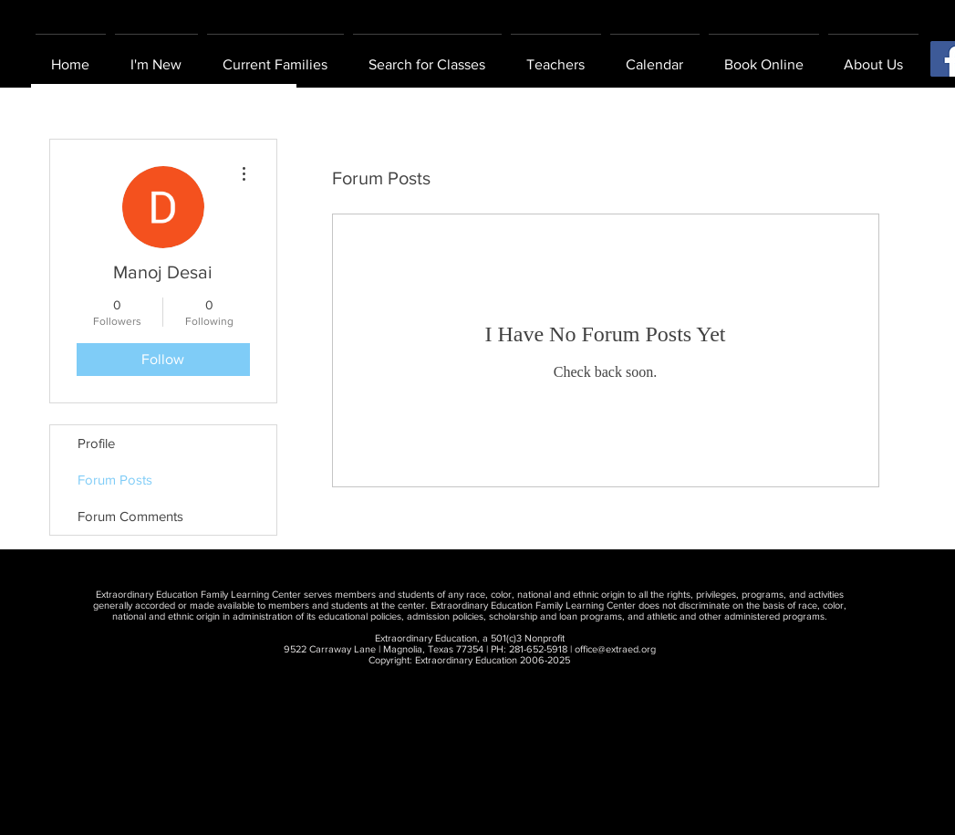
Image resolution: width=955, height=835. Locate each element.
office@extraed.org (615, 648)
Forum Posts (115, 479)
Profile (96, 443)
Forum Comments (130, 516)
